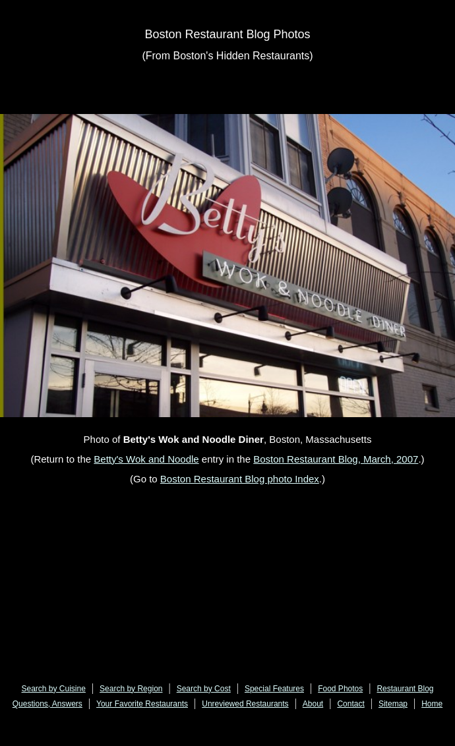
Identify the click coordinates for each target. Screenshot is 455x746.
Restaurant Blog (405, 688)
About (313, 703)
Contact (350, 703)
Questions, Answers (47, 703)
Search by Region (131, 688)
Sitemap (393, 703)
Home (431, 703)
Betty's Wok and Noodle (146, 459)
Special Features (274, 688)
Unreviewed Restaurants (245, 703)
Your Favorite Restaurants (142, 703)
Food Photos (340, 688)
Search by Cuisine (54, 688)
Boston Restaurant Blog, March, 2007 (335, 459)
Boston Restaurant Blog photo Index (239, 478)
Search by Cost (204, 688)
